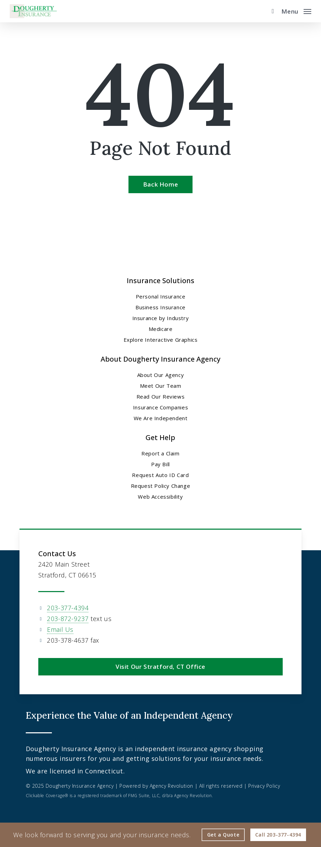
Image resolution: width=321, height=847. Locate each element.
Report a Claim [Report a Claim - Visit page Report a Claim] (160, 453)
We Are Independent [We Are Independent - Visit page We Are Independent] (161, 418)
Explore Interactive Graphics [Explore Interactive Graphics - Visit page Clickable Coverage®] (161, 339)
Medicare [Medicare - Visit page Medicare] (161, 328)
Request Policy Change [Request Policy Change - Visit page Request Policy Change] (160, 485)
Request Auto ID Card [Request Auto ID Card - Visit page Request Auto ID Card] (160, 474)
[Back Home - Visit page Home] (160, 184)
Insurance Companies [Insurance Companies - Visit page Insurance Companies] (160, 407)
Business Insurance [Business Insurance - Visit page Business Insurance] (160, 307)
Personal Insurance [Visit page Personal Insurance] (161, 296)
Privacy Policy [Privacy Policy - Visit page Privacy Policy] (264, 785)
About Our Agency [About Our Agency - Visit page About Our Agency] (160, 374)
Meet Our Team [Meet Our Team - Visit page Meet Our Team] (160, 385)
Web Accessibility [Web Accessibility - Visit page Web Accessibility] (160, 496)
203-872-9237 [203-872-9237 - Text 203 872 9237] (67, 618)
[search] (271, 11)
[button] (296, 10)
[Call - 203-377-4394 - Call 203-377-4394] (278, 835)
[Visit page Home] (33, 11)
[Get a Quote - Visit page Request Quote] (223, 835)
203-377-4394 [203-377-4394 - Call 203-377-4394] (67, 608)
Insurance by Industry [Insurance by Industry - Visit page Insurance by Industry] (160, 318)
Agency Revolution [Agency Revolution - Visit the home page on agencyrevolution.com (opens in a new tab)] (171, 785)
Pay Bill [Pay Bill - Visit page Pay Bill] (160, 464)
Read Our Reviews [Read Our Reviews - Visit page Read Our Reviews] (160, 396)
